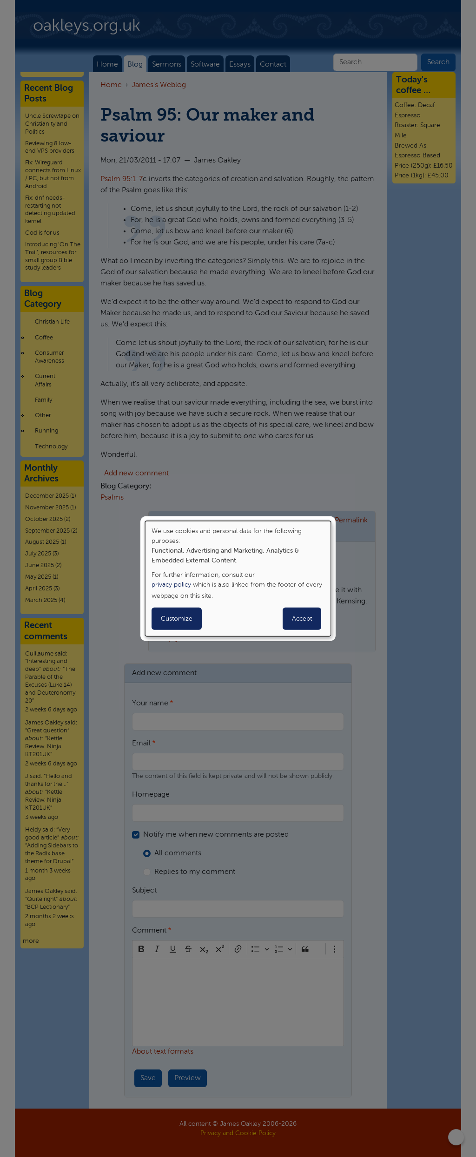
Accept (302, 619)
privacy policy (171, 585)
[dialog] (238, 578)
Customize (176, 619)
